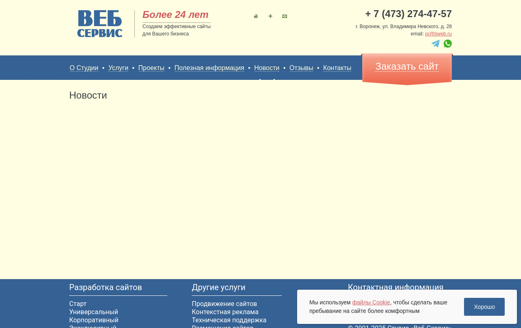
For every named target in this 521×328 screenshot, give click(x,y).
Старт (78, 304)
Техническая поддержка (229, 320)
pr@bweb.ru (438, 34)
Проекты (151, 67)
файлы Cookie (371, 302)
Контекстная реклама (225, 312)
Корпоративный (93, 320)
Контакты (284, 16)
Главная (255, 16)
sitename (100, 23)
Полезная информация (210, 67)
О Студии (84, 67)
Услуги (118, 67)
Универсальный (93, 312)
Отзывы (301, 67)
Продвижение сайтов (224, 304)
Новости (267, 68)
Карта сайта (270, 16)
